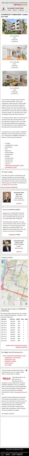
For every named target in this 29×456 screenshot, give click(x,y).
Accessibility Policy (16, 449)
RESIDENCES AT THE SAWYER (13, 357)
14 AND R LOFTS (9, 363)
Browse (15, 10)
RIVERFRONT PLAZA (10, 359)
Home (9, 10)
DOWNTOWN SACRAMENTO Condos (14, 165)
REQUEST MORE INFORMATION (9, 187)
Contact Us (21, 10)
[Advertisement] (14, 431)
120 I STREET (8, 365)
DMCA (21, 449)
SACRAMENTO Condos (11, 167)
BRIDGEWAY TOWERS (10, 361)
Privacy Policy (9, 449)
